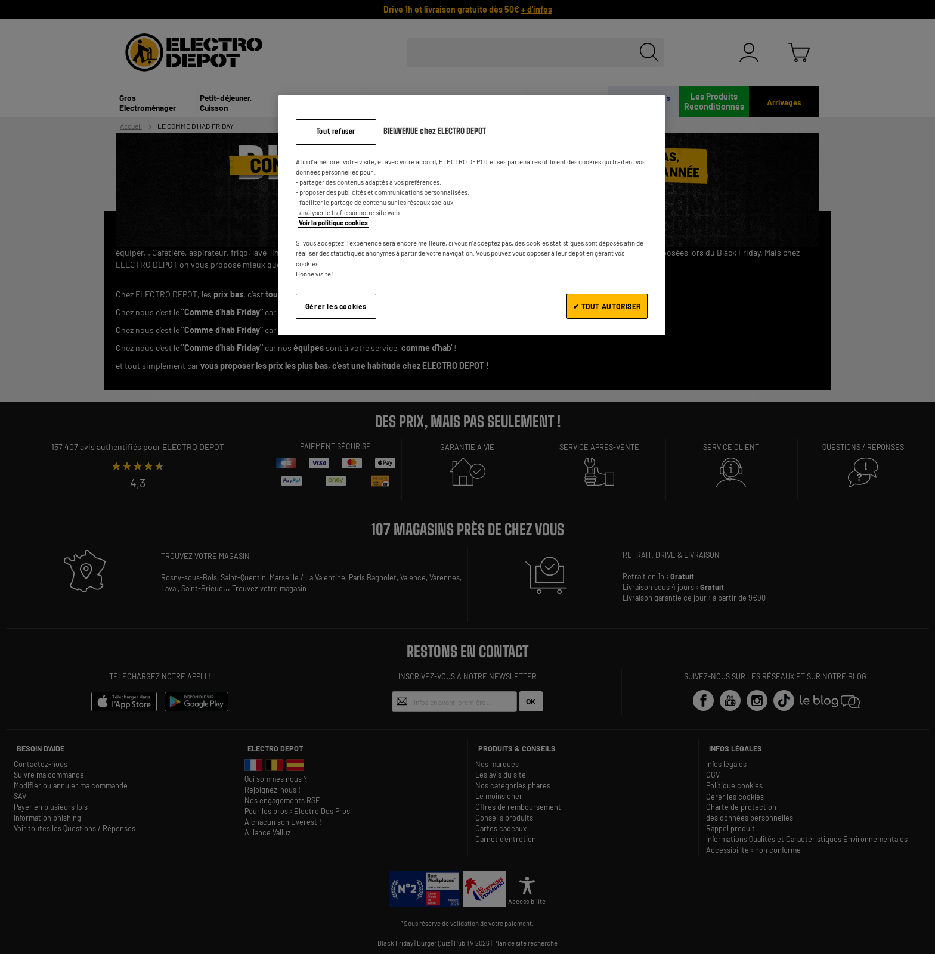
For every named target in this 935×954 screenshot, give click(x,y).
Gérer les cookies (336, 306)
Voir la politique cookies (333, 222)
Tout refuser (336, 131)
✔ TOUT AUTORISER (607, 306)
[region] (471, 215)
